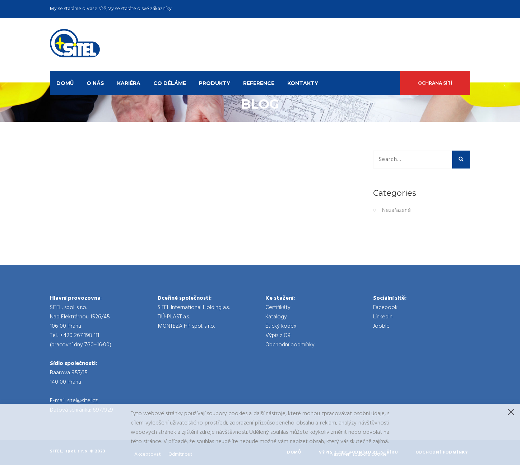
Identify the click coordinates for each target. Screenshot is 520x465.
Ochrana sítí (435, 83)
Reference (258, 83)
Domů (65, 83)
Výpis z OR (278, 335)
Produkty (214, 83)
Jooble (381, 326)
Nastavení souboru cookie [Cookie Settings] (358, 454)
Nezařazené (396, 211)
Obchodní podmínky (290, 345)
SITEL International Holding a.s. (193, 307)
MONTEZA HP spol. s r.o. (186, 326)
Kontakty (302, 83)
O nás (95, 83)
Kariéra (128, 83)
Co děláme (169, 83)
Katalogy (276, 317)
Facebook (385, 307)
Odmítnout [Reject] (180, 454)
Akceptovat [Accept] (147, 454)
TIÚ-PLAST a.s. (174, 317)
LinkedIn (383, 317)
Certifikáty (278, 307)
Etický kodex (280, 326)
